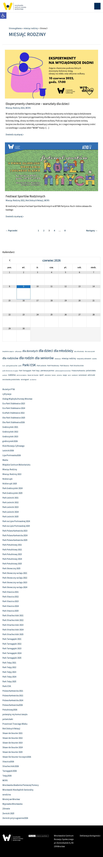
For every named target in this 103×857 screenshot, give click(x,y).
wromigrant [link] (25, 379)
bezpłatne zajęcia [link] (8, 351)
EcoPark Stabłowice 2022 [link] (13, 413)
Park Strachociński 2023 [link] (12, 625)
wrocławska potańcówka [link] (11, 379)
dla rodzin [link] (26, 358)
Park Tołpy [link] (36, 371)
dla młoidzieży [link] (79, 351)
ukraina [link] (59, 375)
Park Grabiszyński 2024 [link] (12, 488)
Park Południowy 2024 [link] (12, 559)
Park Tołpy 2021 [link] (9, 662)
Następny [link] (91, 230)
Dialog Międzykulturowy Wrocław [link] (17, 398)
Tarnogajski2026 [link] (9, 771)
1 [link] (38, 230)
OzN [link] (3, 366)
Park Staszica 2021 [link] (10, 592)
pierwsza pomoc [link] (47, 370)
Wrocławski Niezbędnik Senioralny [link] (17, 789)
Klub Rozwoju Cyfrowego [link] (13, 446)
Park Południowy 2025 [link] (12, 563)
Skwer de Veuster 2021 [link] (12, 733)
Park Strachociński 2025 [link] (12, 634)
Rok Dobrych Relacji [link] (34, 200)
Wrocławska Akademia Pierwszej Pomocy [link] (20, 785)
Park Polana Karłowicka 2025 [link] (14, 540)
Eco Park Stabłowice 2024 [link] (13, 408)
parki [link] (20, 366)
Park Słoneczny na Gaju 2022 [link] (14, 577)
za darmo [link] (33, 379)
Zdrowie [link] (6, 808)
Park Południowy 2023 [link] (12, 554)
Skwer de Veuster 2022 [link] (12, 738)
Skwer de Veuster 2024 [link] (12, 747)
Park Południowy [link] (53, 365)
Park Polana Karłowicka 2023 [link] (14, 530)
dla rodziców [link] (10, 358)
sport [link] (41, 375)
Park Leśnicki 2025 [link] (10, 516)
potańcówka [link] (91, 370)
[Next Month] (93, 260)
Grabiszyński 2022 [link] (10, 431)
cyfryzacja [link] (18, 351)
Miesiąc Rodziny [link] (9, 469)
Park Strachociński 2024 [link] (12, 629)
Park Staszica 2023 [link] (10, 601)
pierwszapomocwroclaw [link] (63, 371)
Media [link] (5, 460)
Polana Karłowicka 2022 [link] (12, 695)
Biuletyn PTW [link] (8, 389)
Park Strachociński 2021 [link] (12, 615)
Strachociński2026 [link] (10, 766)
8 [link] (65, 230)
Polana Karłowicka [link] (78, 370)
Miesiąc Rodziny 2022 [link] (15, 108)
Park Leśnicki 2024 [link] (10, 512)
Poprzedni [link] (11, 230)
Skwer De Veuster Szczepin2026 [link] (16, 757)
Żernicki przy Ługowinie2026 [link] (15, 818)
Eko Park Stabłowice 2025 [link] (13, 417)
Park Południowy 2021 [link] (12, 544)
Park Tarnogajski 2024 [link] (11, 653)
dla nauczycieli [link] (90, 351)
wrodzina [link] (6, 794)
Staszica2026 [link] (8, 761)
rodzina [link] (12, 375)
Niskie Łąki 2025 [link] (9, 483)
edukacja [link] (58, 359)
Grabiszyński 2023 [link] (10, 436)
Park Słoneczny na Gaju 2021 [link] (14, 573)
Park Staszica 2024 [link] (10, 606)
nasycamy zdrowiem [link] (84, 358)
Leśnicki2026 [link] (8, 450)
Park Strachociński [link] (77, 365)
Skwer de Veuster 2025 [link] (12, 752)
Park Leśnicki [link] (41, 365)
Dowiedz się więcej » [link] (15, 134)
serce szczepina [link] (21, 375)
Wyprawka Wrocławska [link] (12, 804)
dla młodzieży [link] (63, 350)
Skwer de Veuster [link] (32, 375)
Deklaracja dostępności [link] (90, 835)
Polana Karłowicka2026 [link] (12, 705)
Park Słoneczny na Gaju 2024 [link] (14, 587)
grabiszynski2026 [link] (10, 441)
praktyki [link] (4, 375)
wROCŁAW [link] (91, 375)
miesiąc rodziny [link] (69, 358)
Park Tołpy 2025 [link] (9, 681)
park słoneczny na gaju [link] (10, 371)
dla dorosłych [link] (30, 351)
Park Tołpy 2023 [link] (9, 672)
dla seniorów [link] (44, 358)
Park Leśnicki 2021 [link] (10, 497)
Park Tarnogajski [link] (25, 370)
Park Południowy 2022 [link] (12, 549)
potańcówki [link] (7, 719)
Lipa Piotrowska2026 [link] (11, 455)
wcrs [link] (69, 375)
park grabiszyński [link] (11, 366)
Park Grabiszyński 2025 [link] (12, 493)
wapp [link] (65, 375)
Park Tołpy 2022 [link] (9, 667)
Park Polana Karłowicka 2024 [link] (14, 535)
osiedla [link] (94, 359)
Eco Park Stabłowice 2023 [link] (13, 403)
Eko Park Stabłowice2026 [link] (13, 422)
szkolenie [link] (48, 375)
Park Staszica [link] (64, 365)
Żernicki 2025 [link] (8, 813)
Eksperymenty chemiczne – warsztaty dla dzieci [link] (37, 103)
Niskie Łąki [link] (7, 479)
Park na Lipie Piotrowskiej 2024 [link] (16, 521)
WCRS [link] (28, 108)
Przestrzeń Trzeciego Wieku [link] (14, 724)
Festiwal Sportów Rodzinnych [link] (25, 196)
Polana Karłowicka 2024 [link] (12, 700)
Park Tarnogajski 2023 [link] (11, 648)
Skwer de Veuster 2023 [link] (12, 742)
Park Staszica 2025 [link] (10, 610)
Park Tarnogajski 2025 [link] (11, 657)
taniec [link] (54, 375)
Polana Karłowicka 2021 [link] (12, 690)
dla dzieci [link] (46, 350)
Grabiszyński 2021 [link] (10, 427)
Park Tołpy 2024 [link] (9, 676)
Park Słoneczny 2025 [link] (11, 568)
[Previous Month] (10, 260)
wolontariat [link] (83, 375)
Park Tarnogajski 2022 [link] (11, 643)
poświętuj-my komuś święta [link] (14, 714)
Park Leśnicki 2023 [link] (10, 507)
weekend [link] (75, 375)
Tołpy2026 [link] (6, 775)
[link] (3, 15)
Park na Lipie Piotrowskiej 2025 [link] (16, 526)
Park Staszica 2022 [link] (10, 596)
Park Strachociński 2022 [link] (12, 620)
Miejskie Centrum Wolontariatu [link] (16, 464)
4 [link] (54, 230)
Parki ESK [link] (29, 365)
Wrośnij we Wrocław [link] (11, 799)
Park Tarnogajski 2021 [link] (11, 639)
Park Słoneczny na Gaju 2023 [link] (14, 582)
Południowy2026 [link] (9, 709)
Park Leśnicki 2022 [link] (10, 502)
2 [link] (43, 230)
